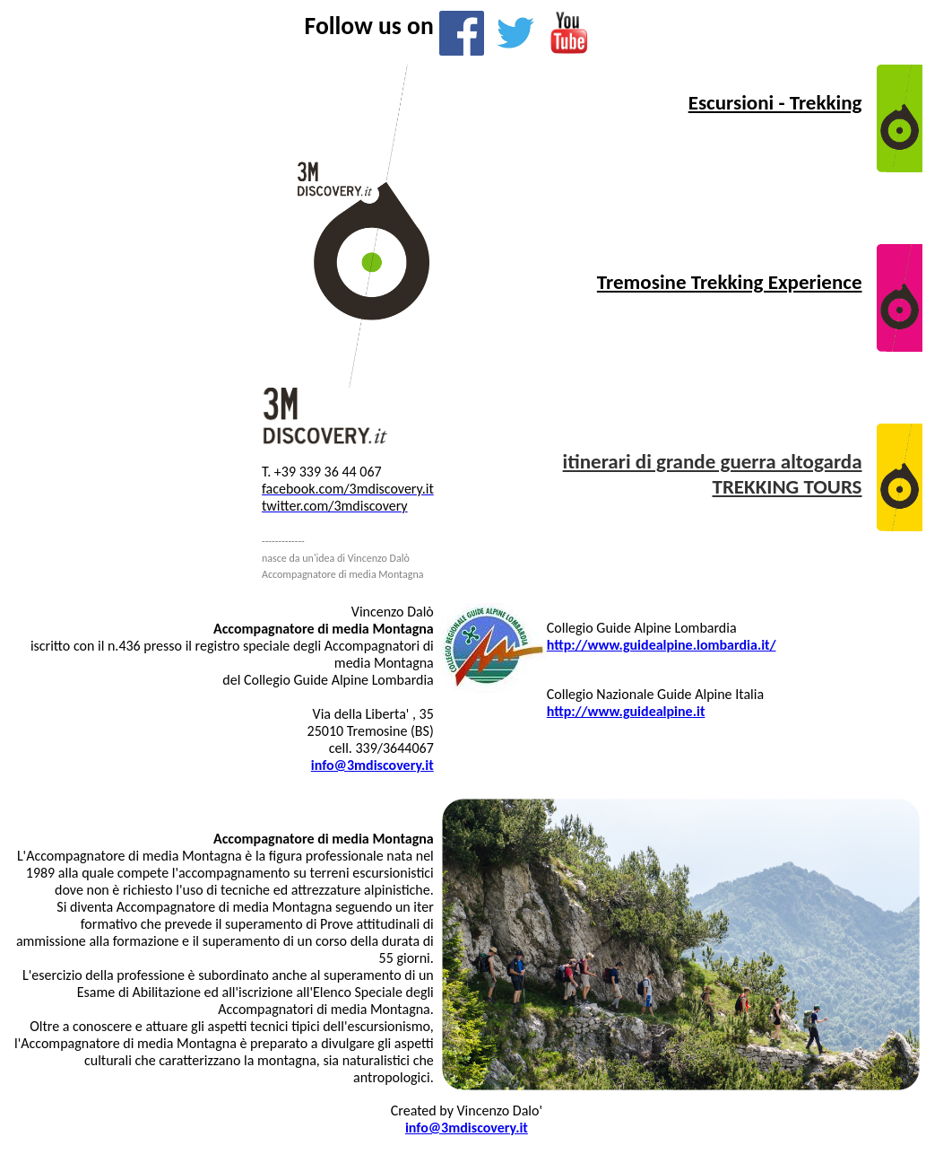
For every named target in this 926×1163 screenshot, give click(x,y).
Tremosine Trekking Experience (729, 281)
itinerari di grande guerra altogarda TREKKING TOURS (712, 474)
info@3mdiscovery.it (466, 1127)
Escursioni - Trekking (775, 102)
